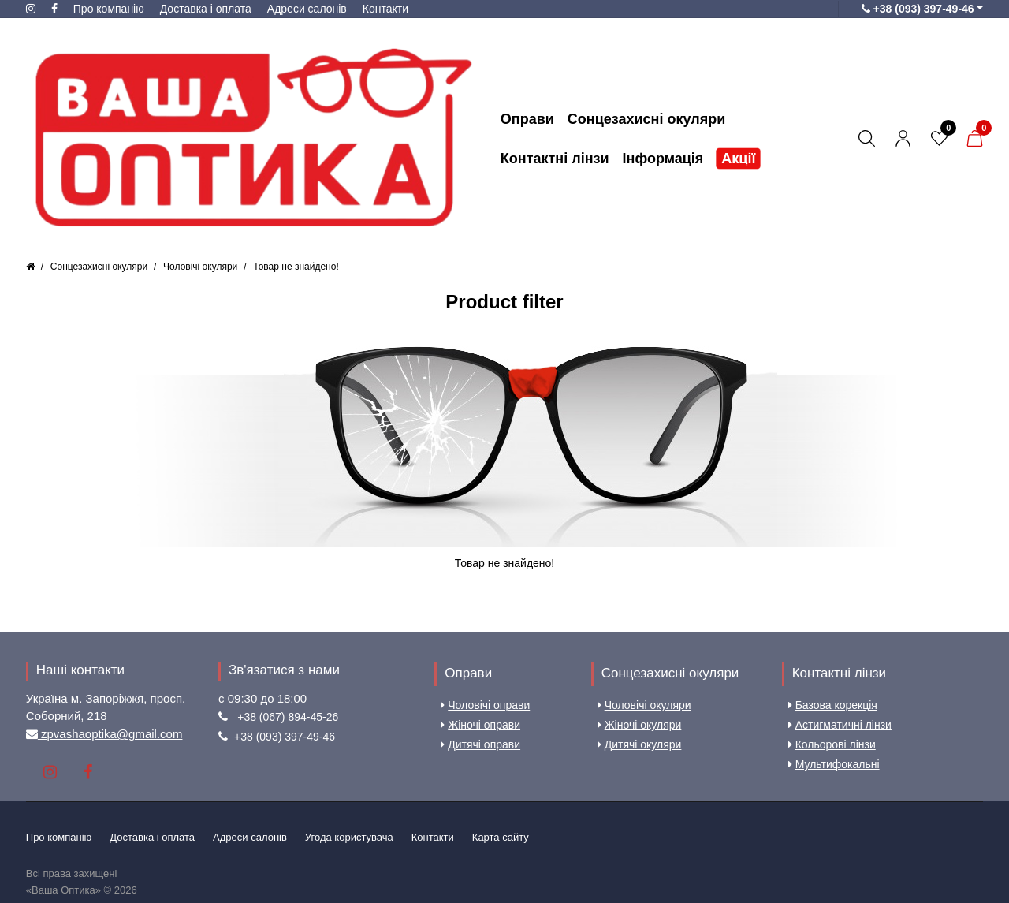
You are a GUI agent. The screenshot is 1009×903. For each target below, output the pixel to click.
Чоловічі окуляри (644, 705)
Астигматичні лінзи (840, 724)
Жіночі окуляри (640, 724)
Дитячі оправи (480, 744)
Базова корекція (832, 705)
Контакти (385, 8)
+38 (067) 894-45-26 (287, 717)
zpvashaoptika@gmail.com (110, 734)
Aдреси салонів (307, 8)
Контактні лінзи (839, 673)
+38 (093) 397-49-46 (284, 736)
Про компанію (108, 8)
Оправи (468, 673)
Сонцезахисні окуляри (670, 673)
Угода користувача (349, 837)
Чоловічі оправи (485, 705)
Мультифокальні (834, 764)
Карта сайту (500, 837)
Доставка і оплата (205, 8)
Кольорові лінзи (832, 744)
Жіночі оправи (480, 724)
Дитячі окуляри (640, 744)
